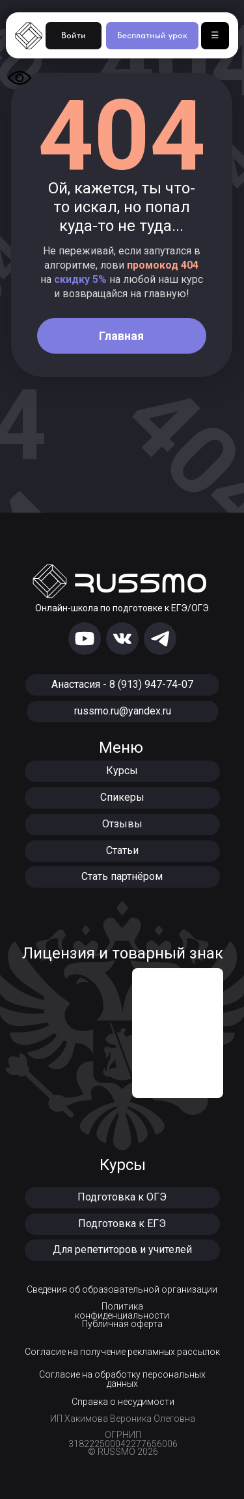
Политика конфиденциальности (122, 1311)
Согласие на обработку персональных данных (122, 1379)
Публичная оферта (122, 1324)
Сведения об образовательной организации (122, 1289)
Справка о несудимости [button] (123, 1401)
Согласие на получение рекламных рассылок (122, 1352)
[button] (122, 1197)
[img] (84, 638)
